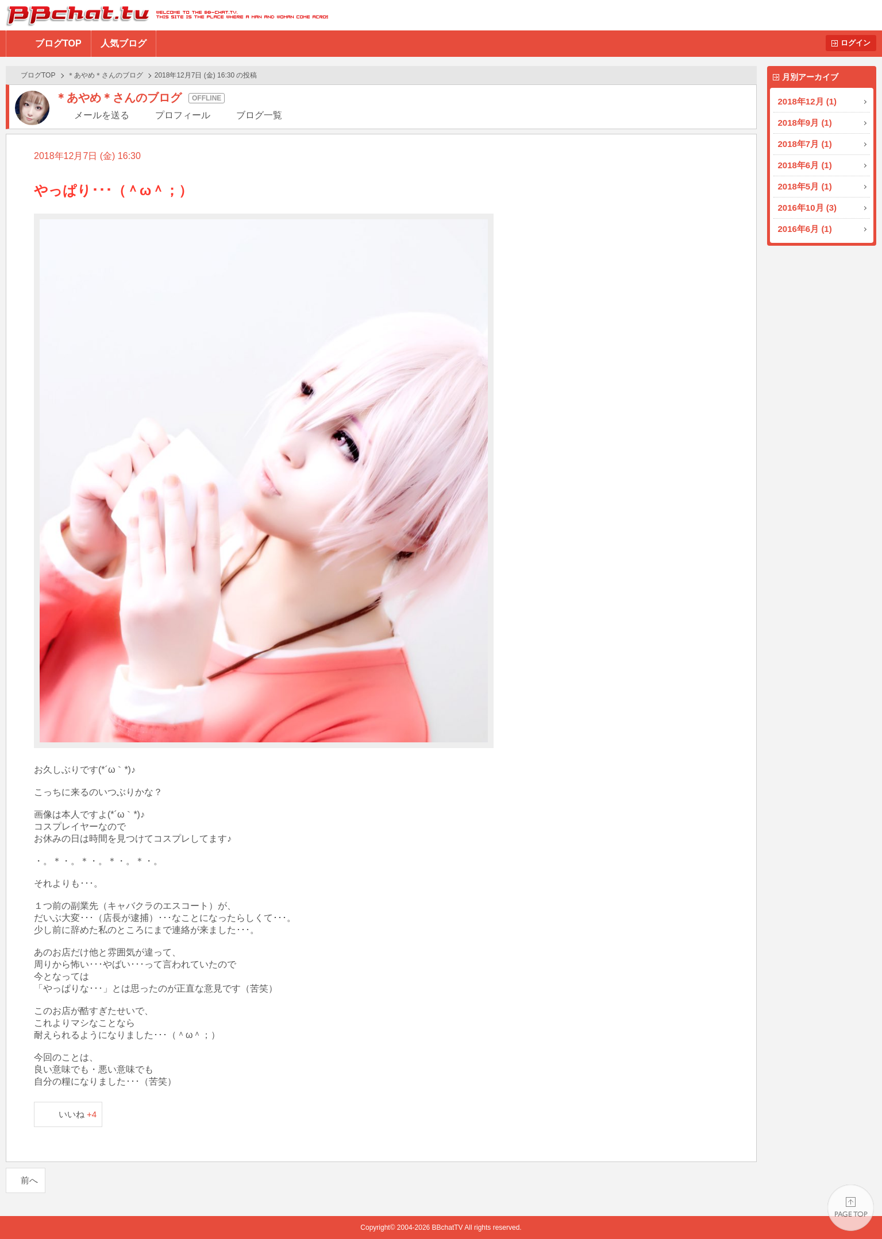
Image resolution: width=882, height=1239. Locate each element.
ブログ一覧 (259, 115)
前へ (29, 1180)
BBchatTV (164, 15)
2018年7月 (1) (805, 144)
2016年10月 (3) (807, 207)
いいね (78, 1114)
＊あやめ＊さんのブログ (105, 75)
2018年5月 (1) (805, 186)
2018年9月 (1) (805, 122)
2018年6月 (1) (805, 165)
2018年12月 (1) (807, 101)
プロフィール (182, 115)
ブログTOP (58, 43)
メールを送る (101, 115)
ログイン (856, 42)
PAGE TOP (850, 1207)
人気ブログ (124, 43)
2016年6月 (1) (805, 229)
